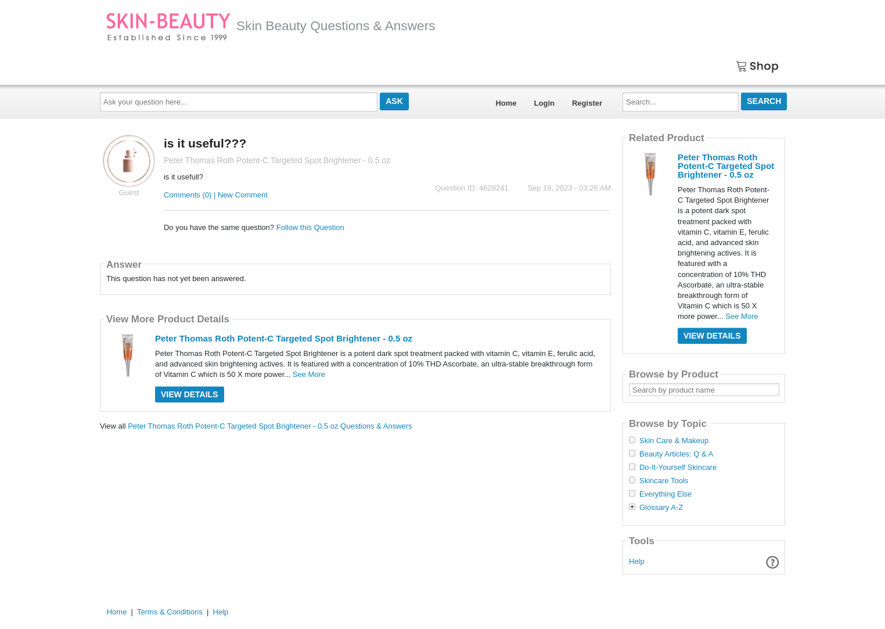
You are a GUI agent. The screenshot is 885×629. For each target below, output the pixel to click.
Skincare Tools (663, 481)
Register (587, 103)
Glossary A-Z (661, 508)
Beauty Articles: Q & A (676, 454)
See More (309, 374)
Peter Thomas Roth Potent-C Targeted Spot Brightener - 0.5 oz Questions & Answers (270, 426)
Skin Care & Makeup (673, 441)
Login (544, 103)
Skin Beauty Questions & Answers (271, 25)
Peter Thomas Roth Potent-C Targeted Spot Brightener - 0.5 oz (283, 338)
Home (505, 103)
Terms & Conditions (170, 612)
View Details (189, 394)
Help (637, 561)
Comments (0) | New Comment (216, 195)
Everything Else (665, 494)
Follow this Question (310, 227)
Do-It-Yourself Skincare (678, 467)
